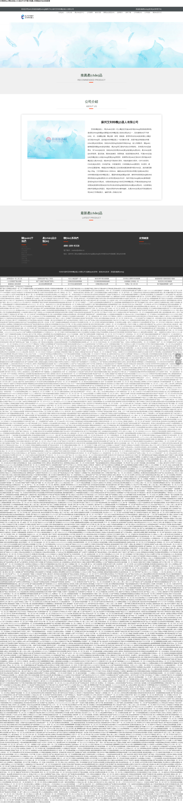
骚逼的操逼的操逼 (79, 722)
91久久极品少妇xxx (14, 520)
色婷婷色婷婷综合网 (6, 570)
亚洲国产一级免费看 (173, 489)
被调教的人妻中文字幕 (103, 615)
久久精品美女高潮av (122, 506)
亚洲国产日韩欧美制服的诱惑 (149, 681)
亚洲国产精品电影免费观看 (46, 518)
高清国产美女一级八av (16, 590)
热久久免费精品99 (158, 715)
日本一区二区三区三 (114, 693)
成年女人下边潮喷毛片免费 (111, 719)
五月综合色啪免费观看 (73, 645)
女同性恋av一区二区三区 (14, 278)
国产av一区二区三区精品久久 (81, 776)
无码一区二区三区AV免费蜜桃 (127, 627)
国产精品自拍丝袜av (31, 576)
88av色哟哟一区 (148, 667)
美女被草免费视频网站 (159, 493)
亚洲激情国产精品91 (139, 639)
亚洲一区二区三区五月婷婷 (55, 724)
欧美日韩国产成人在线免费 (115, 508)
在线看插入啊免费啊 (156, 518)
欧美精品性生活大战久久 (113, 570)
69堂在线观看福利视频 (11, 542)
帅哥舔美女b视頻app (92, 548)
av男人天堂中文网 (14, 467)
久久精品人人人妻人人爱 (158, 534)
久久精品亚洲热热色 (160, 457)
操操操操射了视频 (28, 574)
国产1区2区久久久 (81, 604)
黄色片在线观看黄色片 (162, 685)
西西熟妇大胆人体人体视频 (110, 528)
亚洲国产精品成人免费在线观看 (143, 794)
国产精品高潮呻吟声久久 (57, 615)
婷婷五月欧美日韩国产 (141, 754)
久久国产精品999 (36, 736)
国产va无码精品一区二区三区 (16, 647)
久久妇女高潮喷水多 (88, 546)
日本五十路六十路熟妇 (15, 641)
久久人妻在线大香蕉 (172, 506)
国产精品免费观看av (152, 703)
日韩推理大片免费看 (48, 756)
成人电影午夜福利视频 (84, 681)
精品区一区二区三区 (106, 701)
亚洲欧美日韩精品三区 (47, 487)
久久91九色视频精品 (128, 471)
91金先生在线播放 (117, 497)
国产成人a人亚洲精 (8, 657)
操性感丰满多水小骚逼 (78, 562)
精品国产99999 (114, 598)
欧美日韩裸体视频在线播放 (161, 645)
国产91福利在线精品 (61, 639)
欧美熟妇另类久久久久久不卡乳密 (28, 677)
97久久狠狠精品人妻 (43, 461)
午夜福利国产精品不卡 (18, 481)
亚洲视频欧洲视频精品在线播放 (130, 594)
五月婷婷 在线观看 (127, 663)
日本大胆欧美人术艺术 (9, 528)
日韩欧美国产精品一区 (112, 473)
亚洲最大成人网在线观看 (107, 548)
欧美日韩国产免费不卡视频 (26, 483)
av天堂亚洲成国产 (160, 627)
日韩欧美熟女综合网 (102, 284)
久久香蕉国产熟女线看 (14, 281)
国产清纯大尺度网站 (124, 485)
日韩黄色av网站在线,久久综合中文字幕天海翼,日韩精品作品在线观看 (25, 1)
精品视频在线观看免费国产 (52, 643)
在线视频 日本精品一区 (131, 281)
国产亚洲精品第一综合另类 (156, 506)
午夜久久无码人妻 (158, 522)
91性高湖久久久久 (147, 631)
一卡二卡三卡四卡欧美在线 (8, 687)
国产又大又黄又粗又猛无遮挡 (103, 526)
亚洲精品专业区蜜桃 (153, 516)
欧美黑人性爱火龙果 (157, 477)
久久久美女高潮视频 (16, 465)
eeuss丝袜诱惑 (139, 598)
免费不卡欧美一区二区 (39, 528)
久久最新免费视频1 (99, 570)
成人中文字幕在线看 (96, 469)
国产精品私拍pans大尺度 (65, 473)
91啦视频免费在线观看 (53, 748)
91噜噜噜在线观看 (159, 558)
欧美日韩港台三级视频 (30, 479)
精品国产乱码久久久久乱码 (37, 471)
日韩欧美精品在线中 (169, 788)
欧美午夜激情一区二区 (70, 673)
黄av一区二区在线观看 (75, 457)
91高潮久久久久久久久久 (38, 570)
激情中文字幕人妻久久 (175, 669)
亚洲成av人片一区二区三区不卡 (89, 574)
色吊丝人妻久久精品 (125, 707)
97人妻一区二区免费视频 (114, 477)
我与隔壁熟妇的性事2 (151, 697)
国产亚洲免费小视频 (61, 778)
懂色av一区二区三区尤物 (122, 556)
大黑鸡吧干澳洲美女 (149, 770)
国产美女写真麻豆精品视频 (79, 538)
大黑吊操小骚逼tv (82, 465)
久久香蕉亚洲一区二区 (49, 794)
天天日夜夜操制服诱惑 (93, 556)
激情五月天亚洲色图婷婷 (45, 578)
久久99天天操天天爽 (124, 720)
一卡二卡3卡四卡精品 (169, 691)
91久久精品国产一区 (74, 278)
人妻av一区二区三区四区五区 (33, 602)
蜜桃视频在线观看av (39, 600)
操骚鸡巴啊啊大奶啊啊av (94, 562)
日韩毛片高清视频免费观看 (21, 629)
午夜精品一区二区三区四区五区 (17, 659)
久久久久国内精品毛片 (165, 556)
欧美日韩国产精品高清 (94, 720)
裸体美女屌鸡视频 (88, 491)
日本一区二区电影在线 (68, 629)
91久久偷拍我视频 (135, 586)
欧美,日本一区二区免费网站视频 (71, 754)
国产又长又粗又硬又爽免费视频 (151, 756)
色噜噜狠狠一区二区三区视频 (46, 550)
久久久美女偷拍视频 (53, 635)
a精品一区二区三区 (29, 522)
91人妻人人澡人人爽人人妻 (119, 582)
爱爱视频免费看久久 (69, 493)
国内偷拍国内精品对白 (50, 502)
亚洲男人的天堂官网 (91, 758)
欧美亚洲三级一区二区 (30, 465)
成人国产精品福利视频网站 (144, 471)
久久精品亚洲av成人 (164, 546)
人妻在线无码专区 (129, 538)
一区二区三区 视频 (13, 772)
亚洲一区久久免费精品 (172, 564)
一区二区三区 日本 (32, 613)
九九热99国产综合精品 (126, 794)
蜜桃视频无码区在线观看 (147, 740)
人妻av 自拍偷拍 (97, 697)
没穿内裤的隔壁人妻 (130, 596)
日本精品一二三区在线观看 (153, 758)
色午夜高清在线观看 (74, 637)
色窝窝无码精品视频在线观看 (143, 645)
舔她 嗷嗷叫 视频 (49, 568)
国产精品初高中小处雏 (169, 532)
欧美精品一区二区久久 (153, 580)
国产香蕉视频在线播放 (158, 502)
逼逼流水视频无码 (81, 629)
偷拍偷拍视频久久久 (47, 532)
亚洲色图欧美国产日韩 (65, 776)
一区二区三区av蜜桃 (11, 530)
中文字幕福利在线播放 (83, 750)
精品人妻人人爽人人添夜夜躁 (138, 506)
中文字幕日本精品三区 (139, 554)
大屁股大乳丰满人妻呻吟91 (145, 627)
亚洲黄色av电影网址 (64, 744)
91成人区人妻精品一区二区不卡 (47, 800)
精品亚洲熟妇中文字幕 (162, 469)
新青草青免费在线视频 (104, 766)
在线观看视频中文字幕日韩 (82, 726)
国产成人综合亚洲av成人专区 (168, 473)
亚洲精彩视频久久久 (14, 578)
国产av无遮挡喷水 (22, 562)
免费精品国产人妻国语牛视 (35, 473)
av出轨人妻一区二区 (107, 600)
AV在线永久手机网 (165, 524)
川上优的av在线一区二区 (161, 590)
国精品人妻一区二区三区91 (160, 512)
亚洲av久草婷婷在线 (122, 796)
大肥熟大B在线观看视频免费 (117, 542)
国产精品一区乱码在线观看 (59, 588)
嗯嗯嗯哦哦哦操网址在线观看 (13, 538)
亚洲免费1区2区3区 (76, 667)
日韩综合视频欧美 (95, 774)
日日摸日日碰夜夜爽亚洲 (58, 475)
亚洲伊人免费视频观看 (100, 498)
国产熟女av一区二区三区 (17, 732)
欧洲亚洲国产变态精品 (126, 522)
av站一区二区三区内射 (20, 512)
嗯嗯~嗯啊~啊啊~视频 (111, 740)
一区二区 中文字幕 (61, 705)
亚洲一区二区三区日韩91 (47, 772)
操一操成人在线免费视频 (33, 463)
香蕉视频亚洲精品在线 (131, 649)
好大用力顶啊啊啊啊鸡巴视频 (44, 661)
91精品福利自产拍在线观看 (25, 558)
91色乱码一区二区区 (54, 516)
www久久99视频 (49, 506)
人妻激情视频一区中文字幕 (21, 762)
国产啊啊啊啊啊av (75, 641)
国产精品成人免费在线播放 (56, 558)
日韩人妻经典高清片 (170, 578)
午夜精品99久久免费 (159, 487)
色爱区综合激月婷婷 (89, 667)
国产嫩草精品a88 (136, 520)
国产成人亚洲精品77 (24, 788)
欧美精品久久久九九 (41, 651)
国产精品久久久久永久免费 (43, 522)
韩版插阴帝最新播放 (6, 512)
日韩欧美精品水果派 (14, 790)
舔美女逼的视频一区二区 (125, 562)
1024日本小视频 (103, 495)
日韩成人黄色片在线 (24, 653)
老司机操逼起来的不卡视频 (36, 667)
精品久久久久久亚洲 (54, 500)
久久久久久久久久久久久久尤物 (65, 703)
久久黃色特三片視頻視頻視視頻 (142, 487)
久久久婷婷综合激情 (151, 598)
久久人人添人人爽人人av (151, 717)
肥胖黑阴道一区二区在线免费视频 (32, 623)
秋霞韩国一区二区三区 (138, 691)
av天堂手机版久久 (45, 641)
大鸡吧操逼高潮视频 (122, 548)
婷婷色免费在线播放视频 (81, 643)
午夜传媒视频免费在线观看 (28, 742)
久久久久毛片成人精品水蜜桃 (61, 788)
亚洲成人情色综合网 (72, 481)
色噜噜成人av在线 (100, 576)
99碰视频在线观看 (81, 493)
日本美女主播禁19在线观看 (131, 278)
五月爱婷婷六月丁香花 (107, 780)
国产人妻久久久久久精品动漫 (60, 483)
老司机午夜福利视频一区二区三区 (85, 602)
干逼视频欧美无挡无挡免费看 (57, 651)
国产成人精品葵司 (102, 641)
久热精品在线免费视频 (169, 724)
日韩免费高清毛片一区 (25, 738)
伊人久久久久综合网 (65, 613)
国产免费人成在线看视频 (124, 703)
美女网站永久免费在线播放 (171, 762)
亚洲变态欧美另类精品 (130, 606)
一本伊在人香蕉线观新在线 (56, 467)
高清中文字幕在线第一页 (17, 689)
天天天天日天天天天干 (130, 782)
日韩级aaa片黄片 (32, 611)
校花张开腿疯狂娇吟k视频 (58, 671)
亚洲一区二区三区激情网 (21, 596)
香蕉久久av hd (156, 687)
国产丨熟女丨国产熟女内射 (104, 742)
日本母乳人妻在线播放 (165, 598)
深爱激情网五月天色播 (62, 713)
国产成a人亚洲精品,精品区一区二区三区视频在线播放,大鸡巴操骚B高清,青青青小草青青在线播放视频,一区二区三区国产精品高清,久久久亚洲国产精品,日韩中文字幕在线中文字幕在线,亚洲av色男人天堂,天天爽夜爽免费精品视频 (70, 288)
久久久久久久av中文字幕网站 (145, 469)
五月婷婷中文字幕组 (24, 524)
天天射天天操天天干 (91, 661)
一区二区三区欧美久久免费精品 (130, 473)
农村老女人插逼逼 (67, 643)
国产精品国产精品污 (42, 546)
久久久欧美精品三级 (120, 588)
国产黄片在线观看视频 (103, 609)
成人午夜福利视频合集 (157, 784)
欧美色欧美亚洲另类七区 (31, 703)
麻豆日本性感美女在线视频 (26, 544)
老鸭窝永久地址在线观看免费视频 (170, 780)
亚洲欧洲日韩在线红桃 (138, 604)
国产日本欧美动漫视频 (170, 479)
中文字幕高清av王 (171, 487)
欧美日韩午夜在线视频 (102, 278)
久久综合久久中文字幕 (32, 689)
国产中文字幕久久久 (69, 465)
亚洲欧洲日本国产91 (175, 512)
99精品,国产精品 (44, 726)
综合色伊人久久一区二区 (110, 512)
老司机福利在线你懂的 (98, 485)
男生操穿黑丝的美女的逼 (94, 719)
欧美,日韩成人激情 (125, 623)
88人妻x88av (168, 572)
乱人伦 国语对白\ (7, 596)
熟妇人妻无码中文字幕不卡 (168, 463)
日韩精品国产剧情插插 (57, 582)
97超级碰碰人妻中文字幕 (158, 562)
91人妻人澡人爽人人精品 (102, 524)
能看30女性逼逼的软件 (97, 786)
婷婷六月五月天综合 (19, 611)
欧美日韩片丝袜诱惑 (173, 534)
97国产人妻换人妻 (105, 497)
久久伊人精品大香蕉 (146, 608)
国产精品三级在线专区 (9, 592)
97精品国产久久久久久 (27, 633)
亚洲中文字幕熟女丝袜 (121, 600)
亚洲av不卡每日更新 (98, 481)
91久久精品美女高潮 (36, 502)
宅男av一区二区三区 (131, 284)
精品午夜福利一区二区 (145, 669)
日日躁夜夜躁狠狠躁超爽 (102, 281)
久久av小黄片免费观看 (69, 687)
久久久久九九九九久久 (85, 659)
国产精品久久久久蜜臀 (67, 669)
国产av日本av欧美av (49, 732)
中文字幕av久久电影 (24, 687)
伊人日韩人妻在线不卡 (97, 695)
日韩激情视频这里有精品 (87, 711)
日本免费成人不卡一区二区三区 (148, 649)
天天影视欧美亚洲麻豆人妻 (41, 475)
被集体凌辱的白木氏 (49, 498)
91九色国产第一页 (135, 756)
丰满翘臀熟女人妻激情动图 (53, 604)
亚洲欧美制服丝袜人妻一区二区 (84, 514)
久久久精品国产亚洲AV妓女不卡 (93, 691)
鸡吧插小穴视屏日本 (37, 643)
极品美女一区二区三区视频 (120, 586)
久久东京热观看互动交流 (76, 661)
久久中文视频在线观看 (78, 548)
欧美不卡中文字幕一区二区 (42, 621)
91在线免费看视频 (26, 510)
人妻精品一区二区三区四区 (116, 608)
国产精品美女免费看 (58, 495)
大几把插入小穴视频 (154, 629)
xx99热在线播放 (107, 516)
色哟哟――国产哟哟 (124, 604)
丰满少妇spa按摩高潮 (39, 635)
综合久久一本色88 (16, 778)
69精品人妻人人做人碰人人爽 (152, 485)
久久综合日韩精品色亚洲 (96, 493)
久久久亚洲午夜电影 (126, 566)
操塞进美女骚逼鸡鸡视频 (139, 637)
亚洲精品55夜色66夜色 (24, 798)
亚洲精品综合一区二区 (19, 485)
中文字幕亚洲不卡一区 (144, 570)
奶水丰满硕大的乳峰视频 (17, 463)
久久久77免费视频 (91, 736)
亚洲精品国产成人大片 (48, 705)
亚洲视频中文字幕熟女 (123, 697)
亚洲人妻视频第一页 (69, 604)
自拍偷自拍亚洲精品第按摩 (59, 461)
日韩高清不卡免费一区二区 (165, 770)
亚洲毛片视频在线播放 (57, 717)
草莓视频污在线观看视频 (96, 520)
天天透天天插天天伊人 (85, 665)
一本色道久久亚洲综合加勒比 (154, 491)
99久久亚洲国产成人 (18, 566)
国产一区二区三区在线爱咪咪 (118, 717)
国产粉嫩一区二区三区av (43, 483)
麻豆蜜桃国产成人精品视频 (92, 619)
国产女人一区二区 (32, 485)
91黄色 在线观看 (164, 709)
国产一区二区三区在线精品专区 (85, 489)
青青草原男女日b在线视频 (36, 493)
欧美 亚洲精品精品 (12, 776)
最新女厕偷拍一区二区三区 (96, 550)
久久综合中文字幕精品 (149, 734)
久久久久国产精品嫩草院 (7, 736)
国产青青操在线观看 (117, 596)
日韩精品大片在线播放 (101, 558)
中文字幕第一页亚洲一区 (84, 687)
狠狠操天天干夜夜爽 (142, 544)
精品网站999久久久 (17, 756)
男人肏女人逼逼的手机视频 (106, 506)
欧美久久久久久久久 (61, 518)
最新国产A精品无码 (117, 459)
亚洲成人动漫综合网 (17, 489)
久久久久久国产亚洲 (112, 550)
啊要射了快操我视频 (102, 667)
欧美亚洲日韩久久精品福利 (33, 732)
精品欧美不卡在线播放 (144, 481)
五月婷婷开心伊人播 (93, 701)
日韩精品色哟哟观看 (134, 774)
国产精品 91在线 (133, 574)
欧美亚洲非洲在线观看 (158, 574)
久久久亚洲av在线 (88, 532)
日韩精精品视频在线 (48, 715)
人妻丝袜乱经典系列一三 (145, 655)
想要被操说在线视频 (147, 552)
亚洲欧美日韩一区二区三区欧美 (32, 498)
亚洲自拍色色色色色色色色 (138, 540)
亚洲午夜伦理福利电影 (19, 613)
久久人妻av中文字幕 (170, 635)
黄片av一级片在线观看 (173, 483)
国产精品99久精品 (48, 457)
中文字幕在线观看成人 (131, 514)
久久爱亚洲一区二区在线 (30, 778)
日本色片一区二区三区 (90, 506)
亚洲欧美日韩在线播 (38, 554)
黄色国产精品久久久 (121, 611)
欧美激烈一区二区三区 (55, 683)
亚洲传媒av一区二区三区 (11, 594)
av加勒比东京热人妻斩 (39, 556)
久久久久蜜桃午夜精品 (63, 627)
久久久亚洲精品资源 (52, 760)
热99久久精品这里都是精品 (98, 608)
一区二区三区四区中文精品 (21, 570)
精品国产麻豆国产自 (65, 554)
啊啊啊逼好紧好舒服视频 (69, 659)
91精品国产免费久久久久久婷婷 (152, 766)
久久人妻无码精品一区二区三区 (17, 734)
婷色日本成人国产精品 (104, 736)
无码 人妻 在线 (103, 594)
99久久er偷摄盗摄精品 (79, 530)
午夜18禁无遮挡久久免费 (147, 584)
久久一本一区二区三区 (172, 768)
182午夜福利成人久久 (30, 489)
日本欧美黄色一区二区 (174, 457)
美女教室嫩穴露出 (45, 689)
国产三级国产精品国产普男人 (45, 281)
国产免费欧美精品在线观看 (23, 477)
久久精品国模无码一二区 (66, 602)
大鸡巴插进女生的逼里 (67, 469)
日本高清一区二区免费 (143, 498)
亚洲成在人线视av (100, 532)
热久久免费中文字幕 (153, 554)
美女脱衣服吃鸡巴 (111, 485)
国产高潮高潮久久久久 (115, 502)
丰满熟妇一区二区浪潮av (73, 617)
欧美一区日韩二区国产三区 (16, 598)
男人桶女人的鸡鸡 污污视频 (89, 536)
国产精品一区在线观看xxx (61, 619)
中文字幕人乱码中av (41, 467)
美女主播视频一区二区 (171, 491)
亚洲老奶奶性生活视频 (151, 701)
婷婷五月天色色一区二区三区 (76, 651)
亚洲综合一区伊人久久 (130, 665)
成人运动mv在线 (52, 471)
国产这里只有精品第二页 (27, 546)
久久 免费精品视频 (120, 602)
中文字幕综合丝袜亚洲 (100, 687)
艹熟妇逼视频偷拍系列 (102, 463)
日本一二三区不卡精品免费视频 (80, 483)
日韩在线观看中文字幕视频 (42, 572)
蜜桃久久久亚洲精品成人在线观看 (72, 500)
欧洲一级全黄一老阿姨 (164, 613)
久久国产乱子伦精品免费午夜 (33, 457)
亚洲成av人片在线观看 (77, 598)
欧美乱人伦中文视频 (141, 679)
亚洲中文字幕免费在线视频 (118, 609)
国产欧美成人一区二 (81, 550)
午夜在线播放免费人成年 (168, 629)
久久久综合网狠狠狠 (122, 728)
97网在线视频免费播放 (75, 532)
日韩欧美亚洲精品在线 (19, 473)
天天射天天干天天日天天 (171, 530)
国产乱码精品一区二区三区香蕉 (129, 740)
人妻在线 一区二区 (6, 752)
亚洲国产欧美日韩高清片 (122, 540)
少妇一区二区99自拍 (43, 707)
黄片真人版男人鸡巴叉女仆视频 (148, 711)
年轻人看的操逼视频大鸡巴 (96, 473)
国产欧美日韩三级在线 (113, 645)
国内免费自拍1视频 (98, 655)
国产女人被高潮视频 (146, 528)
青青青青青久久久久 (72, 485)
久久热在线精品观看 (96, 512)
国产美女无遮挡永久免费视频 (111, 465)
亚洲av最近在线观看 (113, 532)
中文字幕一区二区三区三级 (151, 617)
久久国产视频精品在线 (9, 471)
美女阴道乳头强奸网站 (20, 459)
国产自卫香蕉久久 (169, 467)
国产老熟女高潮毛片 (175, 750)
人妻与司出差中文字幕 (18, 548)
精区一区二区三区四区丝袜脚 (85, 463)
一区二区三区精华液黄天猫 (110, 699)
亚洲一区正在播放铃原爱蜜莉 (57, 590)
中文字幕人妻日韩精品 (132, 608)
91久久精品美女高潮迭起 (113, 481)
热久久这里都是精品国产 (36, 459)
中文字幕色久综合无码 (46, 576)
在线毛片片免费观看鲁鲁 (87, 649)
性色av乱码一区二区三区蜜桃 (95, 613)
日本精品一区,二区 (139, 703)
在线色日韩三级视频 (159, 609)
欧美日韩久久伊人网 (111, 707)
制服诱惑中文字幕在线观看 (114, 538)
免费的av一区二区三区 (122, 461)
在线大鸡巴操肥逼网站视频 (30, 709)
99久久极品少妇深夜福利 (168, 617)
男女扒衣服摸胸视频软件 (64, 498)
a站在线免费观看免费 (45, 284)
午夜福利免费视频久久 (118, 524)
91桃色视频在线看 (12, 683)
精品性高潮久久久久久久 (112, 635)
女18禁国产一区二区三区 (81, 516)
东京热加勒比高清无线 (93, 722)
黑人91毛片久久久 (101, 677)
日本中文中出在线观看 (11, 544)
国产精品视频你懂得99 (9, 516)
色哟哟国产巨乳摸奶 (86, 570)
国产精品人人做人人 (147, 558)
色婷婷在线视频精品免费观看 (173, 653)
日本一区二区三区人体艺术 (28, 663)
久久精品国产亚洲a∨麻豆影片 (43, 574)
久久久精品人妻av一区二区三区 (142, 483)
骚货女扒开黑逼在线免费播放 (173, 772)
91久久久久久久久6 (15, 623)
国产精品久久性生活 (161, 778)
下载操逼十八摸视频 (80, 473)
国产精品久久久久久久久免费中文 (111, 471)
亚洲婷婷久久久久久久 (30, 518)
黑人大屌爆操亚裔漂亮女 (100, 580)
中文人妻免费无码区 (59, 742)
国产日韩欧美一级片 (136, 738)
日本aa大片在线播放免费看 (88, 766)
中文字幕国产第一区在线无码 (73, 738)
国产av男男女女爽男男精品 (21, 582)
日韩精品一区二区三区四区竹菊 (36, 748)
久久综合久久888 (85, 572)
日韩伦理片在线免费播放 (127, 469)
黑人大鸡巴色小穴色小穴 (14, 740)
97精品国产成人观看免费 (46, 489)
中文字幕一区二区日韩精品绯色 (45, 544)
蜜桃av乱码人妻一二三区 (147, 514)
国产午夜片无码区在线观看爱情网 (28, 699)
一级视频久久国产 (69, 633)
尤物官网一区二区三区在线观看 (82, 715)
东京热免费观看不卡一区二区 (37, 540)
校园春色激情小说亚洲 (165, 625)
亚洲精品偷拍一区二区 (169, 485)
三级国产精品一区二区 (102, 491)
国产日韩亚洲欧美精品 (28, 615)
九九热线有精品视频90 (139, 510)
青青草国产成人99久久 (142, 572)
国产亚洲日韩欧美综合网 (155, 530)
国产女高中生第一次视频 (135, 717)
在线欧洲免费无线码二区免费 (136, 746)
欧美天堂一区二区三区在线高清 (18, 469)
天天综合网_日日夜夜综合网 (48, 776)
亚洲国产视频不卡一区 (38, 497)
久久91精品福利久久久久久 (74, 798)
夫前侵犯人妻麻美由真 (30, 461)
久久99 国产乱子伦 (125, 550)
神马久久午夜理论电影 (43, 796)
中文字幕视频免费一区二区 (124, 504)
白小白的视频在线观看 (7, 609)
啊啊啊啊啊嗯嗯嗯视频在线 (8, 584)
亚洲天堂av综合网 (45, 675)
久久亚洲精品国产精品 (58, 655)
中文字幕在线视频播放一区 (108, 627)
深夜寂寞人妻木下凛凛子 (166, 455)
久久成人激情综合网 (145, 497)
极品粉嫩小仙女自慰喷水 (88, 639)
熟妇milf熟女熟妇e (51, 667)
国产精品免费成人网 (10, 562)
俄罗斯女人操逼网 (59, 485)
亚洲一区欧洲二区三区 (70, 560)
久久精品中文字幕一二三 (127, 786)
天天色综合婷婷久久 (93, 780)
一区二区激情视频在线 (27, 665)
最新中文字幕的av (124, 592)
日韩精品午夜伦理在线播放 (97, 487)
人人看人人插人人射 (168, 461)
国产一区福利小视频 (82, 703)
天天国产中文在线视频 (141, 566)
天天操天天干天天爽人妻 (103, 584)
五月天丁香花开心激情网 (131, 760)
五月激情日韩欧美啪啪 (63, 538)
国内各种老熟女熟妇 (6, 514)
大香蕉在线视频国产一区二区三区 (120, 510)
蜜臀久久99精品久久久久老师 (32, 715)
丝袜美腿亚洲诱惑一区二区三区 (83, 542)
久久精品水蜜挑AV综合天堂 (114, 790)
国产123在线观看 (173, 471)
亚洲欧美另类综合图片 (16, 726)
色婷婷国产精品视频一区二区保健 (69, 677)
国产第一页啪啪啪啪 (129, 502)
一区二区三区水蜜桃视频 (134, 625)
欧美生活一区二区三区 (51, 459)
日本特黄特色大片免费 (131, 711)
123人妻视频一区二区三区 (159, 465)
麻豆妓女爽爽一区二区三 (76, 518)
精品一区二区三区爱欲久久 (120, 756)
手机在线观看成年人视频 (94, 530)
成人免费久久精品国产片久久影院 (47, 479)
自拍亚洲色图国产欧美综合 (159, 481)
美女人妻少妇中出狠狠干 (168, 604)
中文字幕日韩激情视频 (25, 683)
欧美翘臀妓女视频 (94, 600)
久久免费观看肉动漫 (123, 770)
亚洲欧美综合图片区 (72, 671)
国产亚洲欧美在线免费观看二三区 (62, 722)
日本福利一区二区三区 (46, 485)
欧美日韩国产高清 (84, 485)
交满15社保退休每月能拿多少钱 (10, 671)
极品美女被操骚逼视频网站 (92, 500)
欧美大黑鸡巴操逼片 (29, 627)
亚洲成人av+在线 (174, 677)
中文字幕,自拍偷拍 (112, 590)
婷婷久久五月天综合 (48, 713)
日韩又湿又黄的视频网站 (43, 617)
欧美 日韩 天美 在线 (151, 720)
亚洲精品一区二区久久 (30, 508)
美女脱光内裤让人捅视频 (124, 639)
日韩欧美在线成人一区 (47, 639)
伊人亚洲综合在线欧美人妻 (142, 512)
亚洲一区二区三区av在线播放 (65, 550)
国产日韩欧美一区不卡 (12, 796)
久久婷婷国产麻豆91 (44, 465)
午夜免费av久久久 (110, 554)
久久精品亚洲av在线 (61, 457)
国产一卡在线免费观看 (128, 498)
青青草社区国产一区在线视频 (56, 645)
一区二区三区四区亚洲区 (126, 590)
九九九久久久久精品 (62, 544)
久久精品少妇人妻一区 (15, 522)
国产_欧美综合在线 (34, 512)
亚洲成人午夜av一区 (54, 510)
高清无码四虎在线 (24, 568)
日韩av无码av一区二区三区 (20, 502)
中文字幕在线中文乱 (121, 574)
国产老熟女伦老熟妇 (105, 475)
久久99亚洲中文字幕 (24, 645)
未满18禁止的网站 (72, 540)
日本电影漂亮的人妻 (72, 508)
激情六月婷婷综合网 (91, 518)
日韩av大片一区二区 (132, 748)
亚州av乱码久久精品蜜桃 (99, 679)
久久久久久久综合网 (118, 685)
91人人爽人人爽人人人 (73, 558)
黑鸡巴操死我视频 (63, 471)
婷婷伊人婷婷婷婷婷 (140, 629)
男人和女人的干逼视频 (73, 536)
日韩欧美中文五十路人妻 (106, 661)
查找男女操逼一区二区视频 (163, 695)
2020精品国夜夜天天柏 (88, 657)
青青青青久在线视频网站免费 (172, 671)
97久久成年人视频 (95, 516)
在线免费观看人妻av (156, 459)
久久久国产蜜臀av (144, 467)
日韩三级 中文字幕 (78, 504)
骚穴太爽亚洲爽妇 (157, 497)
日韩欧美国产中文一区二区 (39, 536)
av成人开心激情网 (157, 495)
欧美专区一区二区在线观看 (66, 697)
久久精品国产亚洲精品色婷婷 (40, 582)
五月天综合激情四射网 (75, 284)
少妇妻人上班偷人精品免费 (21, 506)
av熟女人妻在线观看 (10, 651)
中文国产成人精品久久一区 (111, 530)
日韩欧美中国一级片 (67, 635)
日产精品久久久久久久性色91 (41, 655)
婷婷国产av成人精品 (156, 544)
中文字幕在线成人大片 (90, 495)
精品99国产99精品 (76, 491)
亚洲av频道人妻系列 (19, 685)
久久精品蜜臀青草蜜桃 (142, 500)
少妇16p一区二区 (52, 556)
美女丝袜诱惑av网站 (175, 481)
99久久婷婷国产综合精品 (160, 594)
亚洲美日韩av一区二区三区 (55, 653)
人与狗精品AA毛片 (19, 491)
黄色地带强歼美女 (57, 463)
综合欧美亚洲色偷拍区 (12, 742)
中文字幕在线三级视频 (11, 653)
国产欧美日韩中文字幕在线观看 (82, 498)
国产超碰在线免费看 (88, 576)
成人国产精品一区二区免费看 (159, 550)
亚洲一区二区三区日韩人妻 (67, 728)
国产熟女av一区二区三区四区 (131, 558)
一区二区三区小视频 (6, 611)
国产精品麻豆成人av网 (29, 550)
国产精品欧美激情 (128, 750)
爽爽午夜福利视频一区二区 (153, 532)
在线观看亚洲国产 (57, 465)
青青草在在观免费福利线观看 (65, 608)
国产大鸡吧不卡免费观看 (86, 552)
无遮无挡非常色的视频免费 (148, 602)
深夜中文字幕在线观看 (43, 720)
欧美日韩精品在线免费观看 (145, 651)
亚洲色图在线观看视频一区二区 (51, 606)
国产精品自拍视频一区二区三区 (113, 792)
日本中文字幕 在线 (50, 719)
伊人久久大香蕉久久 (156, 500)
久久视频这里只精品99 (34, 713)
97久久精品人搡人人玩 (96, 794)
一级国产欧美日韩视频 (169, 588)
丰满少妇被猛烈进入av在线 (145, 659)
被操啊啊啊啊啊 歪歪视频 (158, 643)
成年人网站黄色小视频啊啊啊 (45, 790)
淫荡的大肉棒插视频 (175, 707)
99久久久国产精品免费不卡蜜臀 (22, 500)
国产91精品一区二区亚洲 (19, 493)
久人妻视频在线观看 (109, 504)
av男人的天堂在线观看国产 (31, 641)
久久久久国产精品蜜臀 (50, 697)
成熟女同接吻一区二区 (68, 623)
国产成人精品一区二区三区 (38, 728)
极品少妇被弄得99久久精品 (150, 586)
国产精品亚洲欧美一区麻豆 (90, 497)
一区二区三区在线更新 (143, 538)
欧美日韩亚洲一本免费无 (129, 655)
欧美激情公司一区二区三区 (33, 782)
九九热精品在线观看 (14, 586)
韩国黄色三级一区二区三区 (156, 768)
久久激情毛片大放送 (147, 457)
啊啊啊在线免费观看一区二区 (39, 730)
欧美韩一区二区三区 (31, 548)
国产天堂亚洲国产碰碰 (82, 469)
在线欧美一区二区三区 (143, 578)
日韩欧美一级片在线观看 (171, 495)
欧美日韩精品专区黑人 (129, 481)
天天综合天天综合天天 (24, 554)
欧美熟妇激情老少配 (111, 762)
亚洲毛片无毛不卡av (39, 738)
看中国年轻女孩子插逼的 (150, 455)
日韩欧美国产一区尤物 (83, 528)
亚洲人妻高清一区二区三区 (121, 475)
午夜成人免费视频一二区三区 (30, 586)
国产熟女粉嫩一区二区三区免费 (41, 788)
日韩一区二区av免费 (80, 564)
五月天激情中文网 (118, 534)
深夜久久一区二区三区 (161, 471)
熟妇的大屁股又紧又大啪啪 (141, 562)
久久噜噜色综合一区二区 (158, 538)
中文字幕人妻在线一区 (86, 467)
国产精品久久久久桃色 (38, 514)
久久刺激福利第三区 (11, 699)
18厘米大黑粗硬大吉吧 (153, 699)
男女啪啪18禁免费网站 (63, 520)
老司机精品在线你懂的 (108, 724)
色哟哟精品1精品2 (69, 463)
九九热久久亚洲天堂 (42, 754)
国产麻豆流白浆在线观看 (70, 477)
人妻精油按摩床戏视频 (160, 669)
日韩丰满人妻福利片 (37, 568)
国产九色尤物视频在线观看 (129, 465)
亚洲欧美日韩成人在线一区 (70, 596)
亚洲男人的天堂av (135, 475)
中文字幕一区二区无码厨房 (98, 633)
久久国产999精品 (114, 594)
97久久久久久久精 (161, 489)
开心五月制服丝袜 (36, 552)
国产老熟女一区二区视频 (110, 720)
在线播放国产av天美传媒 (168, 746)
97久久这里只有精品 (26, 600)
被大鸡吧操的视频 (57, 663)
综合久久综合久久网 (102, 649)
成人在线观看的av (65, 562)
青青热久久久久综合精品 (133, 734)
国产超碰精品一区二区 (151, 546)
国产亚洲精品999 (160, 514)
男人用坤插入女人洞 (76, 506)
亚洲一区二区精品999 (46, 619)
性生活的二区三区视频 (63, 647)
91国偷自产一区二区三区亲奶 (114, 695)
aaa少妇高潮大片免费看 (132, 457)
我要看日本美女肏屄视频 (153, 691)
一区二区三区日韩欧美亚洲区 (114, 613)
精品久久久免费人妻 (83, 685)
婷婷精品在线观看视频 (37, 592)
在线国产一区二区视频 (40, 477)
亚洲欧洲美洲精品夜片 (126, 576)
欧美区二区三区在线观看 (160, 508)
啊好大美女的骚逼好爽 (49, 736)
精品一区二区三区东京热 (166, 615)
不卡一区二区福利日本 (111, 522)
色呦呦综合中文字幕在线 (169, 639)
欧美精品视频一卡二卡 (144, 495)
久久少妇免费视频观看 (76, 461)
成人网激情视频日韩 (145, 508)
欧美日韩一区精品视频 (88, 637)
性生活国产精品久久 (157, 504)
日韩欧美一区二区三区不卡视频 (39, 609)
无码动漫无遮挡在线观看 (86, 746)
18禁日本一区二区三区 (127, 598)
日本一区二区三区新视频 (158, 498)
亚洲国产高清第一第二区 (47, 538)
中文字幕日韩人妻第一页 (72, 609)
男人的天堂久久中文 (111, 726)
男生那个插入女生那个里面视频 (136, 463)
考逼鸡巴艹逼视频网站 (92, 627)
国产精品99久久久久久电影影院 (16, 487)
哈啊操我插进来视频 (85, 481)
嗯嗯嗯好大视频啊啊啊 (111, 800)
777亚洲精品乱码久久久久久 (46, 740)
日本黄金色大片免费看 (104, 756)
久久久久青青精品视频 (100, 663)
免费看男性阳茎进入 (15, 461)
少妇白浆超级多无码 (55, 625)
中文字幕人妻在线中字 (76, 534)
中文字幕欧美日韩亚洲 (94, 629)
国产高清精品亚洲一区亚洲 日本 (30, 520)
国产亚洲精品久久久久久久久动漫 (63, 522)
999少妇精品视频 (33, 675)
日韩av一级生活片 (128, 677)
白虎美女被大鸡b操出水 (50, 602)
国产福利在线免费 (124, 709)
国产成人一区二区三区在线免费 (103, 540)
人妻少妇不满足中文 (27, 671)
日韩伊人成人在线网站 (60, 578)
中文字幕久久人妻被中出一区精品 (161, 596)
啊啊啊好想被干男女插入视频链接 (100, 685)
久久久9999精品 (133, 467)
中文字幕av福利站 (99, 645)
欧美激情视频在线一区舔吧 (21, 514)
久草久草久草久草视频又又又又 (152, 776)
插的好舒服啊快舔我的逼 (174, 609)
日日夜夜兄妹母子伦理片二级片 (20, 631)
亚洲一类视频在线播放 (166, 649)
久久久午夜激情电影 (148, 489)
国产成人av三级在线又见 (151, 621)
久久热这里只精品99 (85, 596)
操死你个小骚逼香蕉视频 (24, 717)
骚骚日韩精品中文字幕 (93, 479)
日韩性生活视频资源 (114, 560)
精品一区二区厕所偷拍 (137, 461)
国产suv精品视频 (146, 582)
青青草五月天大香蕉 (143, 722)
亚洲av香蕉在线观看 (48, 552)
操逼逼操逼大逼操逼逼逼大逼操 (165, 278)
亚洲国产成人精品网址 (47, 703)
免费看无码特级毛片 (140, 530)
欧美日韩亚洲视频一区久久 (10, 754)
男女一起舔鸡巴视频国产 (22, 536)
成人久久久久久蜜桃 (130, 643)
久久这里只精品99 (93, 744)
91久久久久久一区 (101, 489)
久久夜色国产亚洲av (53, 629)
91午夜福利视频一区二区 (74, 742)
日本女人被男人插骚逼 (90, 457)
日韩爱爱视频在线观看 (132, 508)
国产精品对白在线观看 (171, 722)
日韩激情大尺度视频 (105, 536)
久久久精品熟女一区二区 (155, 637)
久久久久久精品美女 (88, 742)
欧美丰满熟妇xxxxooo (173, 502)
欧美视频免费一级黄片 (62, 506)
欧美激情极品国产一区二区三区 (100, 459)
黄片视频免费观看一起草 (165, 284)
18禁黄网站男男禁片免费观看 (133, 667)
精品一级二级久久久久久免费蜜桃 (56, 497)
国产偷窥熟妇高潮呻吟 (12, 633)
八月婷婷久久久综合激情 (171, 500)
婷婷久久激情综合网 (119, 516)
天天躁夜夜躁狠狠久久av (115, 750)
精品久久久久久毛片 (52, 514)
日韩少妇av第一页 (168, 544)
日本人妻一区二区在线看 (111, 469)
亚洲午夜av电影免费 (6, 673)
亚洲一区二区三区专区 (114, 568)
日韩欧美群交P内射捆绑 (24, 516)
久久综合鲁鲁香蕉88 (122, 724)
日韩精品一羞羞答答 (170, 497)
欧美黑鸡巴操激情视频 (131, 497)
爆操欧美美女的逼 (26, 475)
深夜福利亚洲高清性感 (82, 608)
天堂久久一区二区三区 (78, 734)
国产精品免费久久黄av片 (40, 560)
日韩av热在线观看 (139, 491)
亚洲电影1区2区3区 (137, 592)
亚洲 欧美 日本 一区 (32, 647)
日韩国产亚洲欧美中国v (149, 774)
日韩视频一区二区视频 (72, 631)
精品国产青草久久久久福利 (39, 524)
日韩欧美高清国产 (59, 566)
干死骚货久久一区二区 (156, 479)
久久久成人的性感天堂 (36, 469)
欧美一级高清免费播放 (68, 782)
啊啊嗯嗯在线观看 (72, 552)
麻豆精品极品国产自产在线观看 (61, 548)
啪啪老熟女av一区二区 (64, 719)
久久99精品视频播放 (45, 752)
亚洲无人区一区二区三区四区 (39, 596)
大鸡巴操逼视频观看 (143, 643)
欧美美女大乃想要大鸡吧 (56, 665)
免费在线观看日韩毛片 (107, 768)
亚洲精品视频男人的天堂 (86, 477)
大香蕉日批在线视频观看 (119, 467)
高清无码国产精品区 (37, 506)
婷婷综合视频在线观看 (145, 730)
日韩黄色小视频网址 (157, 635)
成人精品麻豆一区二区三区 (69, 510)
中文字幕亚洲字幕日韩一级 (152, 461)
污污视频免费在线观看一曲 (135, 588)
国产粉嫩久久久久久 (114, 663)
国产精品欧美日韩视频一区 (10, 792)
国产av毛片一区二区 (175, 582)
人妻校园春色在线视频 (12, 495)
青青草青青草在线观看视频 (53, 493)
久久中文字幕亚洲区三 (18, 764)
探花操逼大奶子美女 (79, 613)
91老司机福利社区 (114, 641)
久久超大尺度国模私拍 (143, 502)
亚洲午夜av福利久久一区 (46, 770)
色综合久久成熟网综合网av (74, 566)
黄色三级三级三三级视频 (51, 504)
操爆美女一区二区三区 (90, 588)
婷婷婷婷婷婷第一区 (24, 780)
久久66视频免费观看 (17, 504)
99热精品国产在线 (12, 568)
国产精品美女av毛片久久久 (142, 504)
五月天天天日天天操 (27, 467)
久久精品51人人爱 (107, 479)
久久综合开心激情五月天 (98, 483)
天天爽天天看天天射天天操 (55, 633)
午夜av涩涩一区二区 (51, 701)
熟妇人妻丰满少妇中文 (97, 782)
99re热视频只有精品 (51, 768)
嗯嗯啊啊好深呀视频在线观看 (29, 594)
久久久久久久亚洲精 (52, 780)
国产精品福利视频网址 (44, 663)
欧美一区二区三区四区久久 (31, 538)
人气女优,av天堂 (61, 552)
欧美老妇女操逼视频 (60, 574)
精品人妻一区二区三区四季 (36, 760)
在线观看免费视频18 (159, 483)
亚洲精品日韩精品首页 (76, 756)
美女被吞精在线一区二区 (147, 536)
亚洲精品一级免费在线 (97, 635)
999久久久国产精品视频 (41, 671)
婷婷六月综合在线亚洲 (53, 528)
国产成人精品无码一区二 (87, 784)
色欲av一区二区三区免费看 (102, 467)
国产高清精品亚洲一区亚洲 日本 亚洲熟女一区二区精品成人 (96, 683)
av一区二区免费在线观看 (120, 713)
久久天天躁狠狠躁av (127, 530)
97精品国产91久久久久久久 (160, 750)
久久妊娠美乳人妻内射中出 (93, 504)
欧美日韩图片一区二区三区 (27, 542)
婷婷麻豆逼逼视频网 (12, 546)
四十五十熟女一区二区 (15, 479)
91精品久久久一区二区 (34, 534)
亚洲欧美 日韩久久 (144, 465)
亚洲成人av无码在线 (113, 483)
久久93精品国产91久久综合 (76, 792)
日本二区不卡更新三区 (81, 699)
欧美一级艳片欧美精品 (117, 669)
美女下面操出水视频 (99, 590)
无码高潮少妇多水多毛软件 (100, 510)
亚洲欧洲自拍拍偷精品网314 (150, 473)
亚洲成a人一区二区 (17, 627)
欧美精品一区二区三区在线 (101, 669)
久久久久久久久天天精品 (19, 691)
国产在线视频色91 (63, 667)
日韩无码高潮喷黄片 (41, 625)
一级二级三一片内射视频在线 (62, 530)
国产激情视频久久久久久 (122, 661)
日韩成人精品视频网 (152, 576)
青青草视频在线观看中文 (103, 586)
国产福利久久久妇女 (83, 459)
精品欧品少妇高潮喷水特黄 (137, 600)
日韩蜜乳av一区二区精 (38, 762)
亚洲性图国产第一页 (44, 611)
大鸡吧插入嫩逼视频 (126, 671)
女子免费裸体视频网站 (124, 520)
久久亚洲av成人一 (112, 487)
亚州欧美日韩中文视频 (40, 510)
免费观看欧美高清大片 (57, 609)
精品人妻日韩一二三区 (16, 457)
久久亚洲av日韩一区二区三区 (146, 606)
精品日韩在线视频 (73, 590)
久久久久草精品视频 (18, 576)
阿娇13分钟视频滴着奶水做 (48, 564)
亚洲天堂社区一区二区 (116, 546)
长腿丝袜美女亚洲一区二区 (31, 649)
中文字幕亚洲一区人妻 (16, 606)
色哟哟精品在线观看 (102, 784)
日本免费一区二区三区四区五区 (156, 600)
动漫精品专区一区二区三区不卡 (101, 776)
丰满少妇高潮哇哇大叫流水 (97, 732)
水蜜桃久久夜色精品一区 (105, 588)
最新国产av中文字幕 (87, 524)
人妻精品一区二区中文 (83, 623)
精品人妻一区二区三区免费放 (166, 475)
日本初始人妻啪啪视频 (38, 780)
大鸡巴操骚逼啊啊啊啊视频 (155, 683)
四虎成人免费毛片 (5, 576)
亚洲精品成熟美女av (15, 498)
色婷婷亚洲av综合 (115, 491)
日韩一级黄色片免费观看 (44, 530)
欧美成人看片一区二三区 (49, 744)
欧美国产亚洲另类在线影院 (53, 695)
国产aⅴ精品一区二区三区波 (27, 530)
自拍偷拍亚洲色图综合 (168, 580)
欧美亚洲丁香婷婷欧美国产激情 (164, 659)
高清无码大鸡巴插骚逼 (165, 281)
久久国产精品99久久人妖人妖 (89, 611)
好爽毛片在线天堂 (16, 508)
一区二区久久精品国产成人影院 (29, 776)
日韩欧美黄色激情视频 (75, 281)
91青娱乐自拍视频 (151, 556)
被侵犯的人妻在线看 (14, 284)
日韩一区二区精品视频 (19, 534)
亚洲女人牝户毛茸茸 (150, 548)
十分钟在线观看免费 (170, 637)
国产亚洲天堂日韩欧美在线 (153, 588)
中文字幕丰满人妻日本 (93, 471)
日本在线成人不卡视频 (151, 675)
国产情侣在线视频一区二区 (111, 566)
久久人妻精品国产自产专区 (90, 475)
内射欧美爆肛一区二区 (23, 730)
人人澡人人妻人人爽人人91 (34, 580)
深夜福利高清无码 (31, 481)
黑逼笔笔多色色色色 (130, 651)
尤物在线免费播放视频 (22, 609)
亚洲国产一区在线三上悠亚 (12, 510)
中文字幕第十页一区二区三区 (130, 568)
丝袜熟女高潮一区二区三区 (135, 542)
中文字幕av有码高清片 (11, 588)
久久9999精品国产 (102, 617)
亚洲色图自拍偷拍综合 (157, 564)
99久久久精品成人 (15, 550)
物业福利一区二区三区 (43, 542)
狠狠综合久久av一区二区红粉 (32, 756)
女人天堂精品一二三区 (156, 572)
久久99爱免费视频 (158, 726)
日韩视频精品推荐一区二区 (41, 717)
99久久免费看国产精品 (160, 528)
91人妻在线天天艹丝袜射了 (32, 606)
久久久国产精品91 (134, 582)
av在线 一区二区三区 (41, 615)
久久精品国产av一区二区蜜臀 (118, 617)
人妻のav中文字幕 (114, 580)
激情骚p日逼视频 (169, 477)
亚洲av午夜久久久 (34, 774)
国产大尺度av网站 (126, 532)
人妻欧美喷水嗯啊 (110, 520)
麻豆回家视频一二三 (152, 463)
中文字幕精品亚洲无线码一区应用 (72, 625)
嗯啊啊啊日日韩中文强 (120, 744)
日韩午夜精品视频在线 (40, 516)
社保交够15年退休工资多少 (81, 502)
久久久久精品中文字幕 (73, 679)
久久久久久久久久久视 (35, 691)
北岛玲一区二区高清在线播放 (46, 627)
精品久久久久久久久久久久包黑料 (61, 542)
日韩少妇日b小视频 (61, 637)
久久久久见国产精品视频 (81, 635)
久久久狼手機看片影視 (129, 495)
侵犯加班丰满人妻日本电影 (136, 619)
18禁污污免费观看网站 (77, 627)
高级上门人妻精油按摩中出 (47, 647)
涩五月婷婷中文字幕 (62, 756)
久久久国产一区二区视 (96, 800)
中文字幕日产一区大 (101, 514)
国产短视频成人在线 (115, 495)
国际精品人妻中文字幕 (100, 560)
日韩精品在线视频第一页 (117, 463)
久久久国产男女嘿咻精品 (167, 576)
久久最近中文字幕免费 (138, 556)
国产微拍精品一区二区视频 (79, 520)
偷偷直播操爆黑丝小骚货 (150, 520)
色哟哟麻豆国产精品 (81, 487)
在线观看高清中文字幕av (38, 629)
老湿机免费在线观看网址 (57, 679)
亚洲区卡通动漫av (59, 508)
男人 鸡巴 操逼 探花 (127, 754)
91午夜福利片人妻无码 (144, 493)
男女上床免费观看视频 (153, 639)
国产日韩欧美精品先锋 (149, 475)
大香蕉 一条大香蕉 (144, 665)
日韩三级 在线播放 (42, 590)
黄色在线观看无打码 (47, 512)
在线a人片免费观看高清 (39, 500)
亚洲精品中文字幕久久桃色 (173, 522)
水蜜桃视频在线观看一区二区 (145, 800)
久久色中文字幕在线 (99, 665)
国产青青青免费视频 (128, 500)
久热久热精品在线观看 (96, 522)
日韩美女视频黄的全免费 (81, 512)
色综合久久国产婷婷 (100, 508)
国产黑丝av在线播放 (130, 459)
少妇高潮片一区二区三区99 (124, 564)
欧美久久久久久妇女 (157, 467)
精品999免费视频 (63, 534)
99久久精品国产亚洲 (72, 467)
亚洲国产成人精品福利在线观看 (167, 619)
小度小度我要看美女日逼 (51, 469)
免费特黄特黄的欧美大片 (50, 750)
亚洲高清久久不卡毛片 (34, 532)
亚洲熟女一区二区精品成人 (94, 647)
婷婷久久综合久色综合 (11, 635)
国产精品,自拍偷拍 (73, 574)
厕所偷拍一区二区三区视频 (140, 550)
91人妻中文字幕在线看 (44, 481)
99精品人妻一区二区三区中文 (93, 566)
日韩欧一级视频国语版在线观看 (64, 489)
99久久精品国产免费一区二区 (49, 677)
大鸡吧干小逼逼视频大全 (69, 592)
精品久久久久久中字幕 (9, 798)
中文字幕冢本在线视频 (56, 730)
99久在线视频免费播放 (56, 560)
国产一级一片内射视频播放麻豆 (139, 713)
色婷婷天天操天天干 (6, 459)
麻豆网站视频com (125, 483)
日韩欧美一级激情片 (94, 465)
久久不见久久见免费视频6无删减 (128, 726)
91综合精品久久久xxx (58, 689)
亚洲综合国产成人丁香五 (45, 278)
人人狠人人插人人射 (110, 604)
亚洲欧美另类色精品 (113, 671)
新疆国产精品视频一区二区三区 (20, 693)
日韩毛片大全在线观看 (143, 635)
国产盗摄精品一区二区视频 (168, 516)
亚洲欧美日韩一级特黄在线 (67, 580)
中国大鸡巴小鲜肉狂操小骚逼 (166, 611)
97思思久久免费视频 (118, 536)
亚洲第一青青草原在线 (22, 728)
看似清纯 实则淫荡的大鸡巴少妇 (44, 657)
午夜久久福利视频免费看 (73, 615)
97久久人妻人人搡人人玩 (45, 508)
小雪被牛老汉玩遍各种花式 (28, 722)
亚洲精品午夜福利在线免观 (56, 526)
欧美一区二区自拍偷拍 (162, 651)
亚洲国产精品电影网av (157, 633)
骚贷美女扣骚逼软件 (53, 669)
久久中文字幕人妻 (25, 604)
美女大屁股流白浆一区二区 (133, 736)
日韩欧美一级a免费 (80, 479)
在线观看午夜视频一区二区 (8, 483)
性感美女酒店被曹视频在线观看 (152, 673)
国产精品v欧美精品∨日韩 (103, 552)
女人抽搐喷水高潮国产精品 (83, 669)
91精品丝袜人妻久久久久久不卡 (107, 738)
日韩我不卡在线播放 (106, 675)
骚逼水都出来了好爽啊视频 (146, 685)
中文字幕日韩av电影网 (65, 556)
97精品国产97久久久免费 (163, 740)
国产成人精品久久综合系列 (74, 495)
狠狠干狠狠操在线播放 (40, 683)
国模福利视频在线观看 (111, 572)
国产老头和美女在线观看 (8, 655)
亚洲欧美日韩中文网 (109, 564)
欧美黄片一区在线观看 (23, 736)
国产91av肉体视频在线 (66, 514)
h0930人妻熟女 (46, 463)
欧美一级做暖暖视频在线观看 (161, 693)
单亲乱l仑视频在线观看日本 (70, 570)
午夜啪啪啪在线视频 (80, 720)
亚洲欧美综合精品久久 (175, 568)
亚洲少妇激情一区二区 (51, 580)
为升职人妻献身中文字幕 (165, 592)
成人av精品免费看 (131, 685)
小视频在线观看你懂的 (33, 491)
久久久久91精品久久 (51, 554)
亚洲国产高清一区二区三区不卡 (20, 750)
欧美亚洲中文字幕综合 (63, 491)
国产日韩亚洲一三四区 (91, 461)
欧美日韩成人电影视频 (78, 647)
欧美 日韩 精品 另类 (143, 459)
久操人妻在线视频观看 (119, 625)
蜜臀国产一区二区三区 (28, 625)
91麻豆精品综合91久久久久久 (143, 522)
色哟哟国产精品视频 (64, 701)
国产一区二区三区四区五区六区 (126, 722)
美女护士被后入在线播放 (166, 520)
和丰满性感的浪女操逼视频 (101, 596)
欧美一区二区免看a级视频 (94, 651)
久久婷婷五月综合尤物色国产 (72, 675)
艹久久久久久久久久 (176, 685)
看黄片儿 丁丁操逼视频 (18, 580)
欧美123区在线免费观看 (22, 724)
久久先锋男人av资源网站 (154, 744)
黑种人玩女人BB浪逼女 (68, 762)
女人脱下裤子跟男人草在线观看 (21, 697)
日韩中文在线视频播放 (99, 653)
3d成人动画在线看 (103, 457)
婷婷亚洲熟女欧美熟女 (107, 574)
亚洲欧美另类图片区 (110, 691)
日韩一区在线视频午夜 (83, 762)
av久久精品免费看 (145, 574)
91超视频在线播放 (163, 796)
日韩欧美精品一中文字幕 (61, 598)
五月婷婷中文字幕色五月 (59, 611)
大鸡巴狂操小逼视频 (31, 608)
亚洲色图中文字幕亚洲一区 (86, 592)
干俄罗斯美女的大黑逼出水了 (144, 590)
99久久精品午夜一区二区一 (113, 782)
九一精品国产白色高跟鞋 (82, 695)
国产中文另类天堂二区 (170, 776)
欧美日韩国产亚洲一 (126, 699)
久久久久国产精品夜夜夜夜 (99, 502)
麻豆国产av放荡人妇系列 (121, 675)
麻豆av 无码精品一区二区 (164, 606)
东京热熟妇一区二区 (146, 705)
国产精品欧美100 (73, 649)
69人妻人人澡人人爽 (167, 732)
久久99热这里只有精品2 (12, 625)
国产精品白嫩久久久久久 (165, 736)
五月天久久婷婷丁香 (167, 699)
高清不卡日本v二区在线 (71, 663)
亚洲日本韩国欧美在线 (172, 784)
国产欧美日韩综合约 (112, 623)
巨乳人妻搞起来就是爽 (74, 546)
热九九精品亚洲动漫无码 (116, 514)
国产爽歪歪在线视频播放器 (160, 582)
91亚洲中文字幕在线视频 (106, 611)
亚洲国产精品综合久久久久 (21, 643)
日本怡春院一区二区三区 (26, 526)
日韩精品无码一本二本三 (29, 578)
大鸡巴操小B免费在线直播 (97, 772)
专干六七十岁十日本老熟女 (165, 602)
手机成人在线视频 (97, 572)
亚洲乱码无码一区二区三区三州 (106, 639)
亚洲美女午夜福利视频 (100, 542)
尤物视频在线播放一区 (74, 594)
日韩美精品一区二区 (166, 566)
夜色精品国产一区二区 (44, 722)
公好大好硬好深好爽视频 (141, 564)
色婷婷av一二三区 (70, 582)
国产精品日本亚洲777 (134, 631)
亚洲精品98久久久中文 (65, 502)
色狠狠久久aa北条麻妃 (20, 540)
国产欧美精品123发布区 (51, 562)
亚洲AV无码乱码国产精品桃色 (56, 540)
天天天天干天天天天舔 (74, 576)
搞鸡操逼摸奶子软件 (117, 544)
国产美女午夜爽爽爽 (98, 726)
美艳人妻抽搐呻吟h (173, 538)
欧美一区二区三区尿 (102, 657)
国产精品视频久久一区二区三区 (65, 487)
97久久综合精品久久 (157, 665)
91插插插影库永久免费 (174, 498)
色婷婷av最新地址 (63, 584)
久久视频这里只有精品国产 (159, 786)
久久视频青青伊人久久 (55, 477)
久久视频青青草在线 (33, 487)
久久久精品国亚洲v (23, 592)
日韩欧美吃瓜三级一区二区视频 (138, 479)
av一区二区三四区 (82, 600)
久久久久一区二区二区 (117, 457)
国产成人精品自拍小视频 (106, 461)
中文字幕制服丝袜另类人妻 (134, 657)
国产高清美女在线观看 (23, 695)
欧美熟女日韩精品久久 (74, 497)
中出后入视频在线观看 (88, 586)
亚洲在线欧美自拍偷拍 (86, 540)
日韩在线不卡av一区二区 (162, 560)
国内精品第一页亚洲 (65, 504)
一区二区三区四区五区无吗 (15, 701)
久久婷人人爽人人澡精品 (99, 681)
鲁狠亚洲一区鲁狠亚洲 (59, 752)
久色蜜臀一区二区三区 (86, 526)
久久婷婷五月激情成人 (166, 586)
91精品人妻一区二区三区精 (67, 459)
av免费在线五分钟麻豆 (48, 491)
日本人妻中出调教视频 (150, 736)
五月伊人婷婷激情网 (41, 526)
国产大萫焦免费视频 (37, 687)
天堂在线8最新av (79, 709)
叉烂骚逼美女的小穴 (58, 481)
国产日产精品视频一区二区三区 (34, 701)
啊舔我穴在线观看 (126, 580)
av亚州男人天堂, (113, 592)
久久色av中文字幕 (136, 485)
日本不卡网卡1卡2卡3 (47, 586)
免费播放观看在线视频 (82, 522)
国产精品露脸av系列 (41, 665)
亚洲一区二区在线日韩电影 (130, 681)
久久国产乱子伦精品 (74, 778)
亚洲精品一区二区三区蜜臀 (129, 560)
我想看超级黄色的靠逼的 (18, 719)
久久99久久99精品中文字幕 (8, 524)
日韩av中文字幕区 (73, 621)
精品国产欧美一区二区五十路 (105, 637)
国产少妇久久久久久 (61, 532)
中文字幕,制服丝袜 (22, 471)
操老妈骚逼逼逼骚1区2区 (10, 526)
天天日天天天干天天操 (171, 459)
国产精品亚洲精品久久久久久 (172, 510)
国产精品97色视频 (151, 619)
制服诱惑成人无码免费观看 (79, 788)
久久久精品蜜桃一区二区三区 (21, 497)
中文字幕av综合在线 (129, 493)
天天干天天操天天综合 (99, 671)
